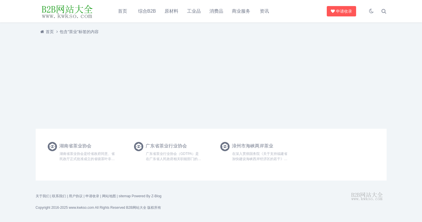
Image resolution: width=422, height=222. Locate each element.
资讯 (264, 11)
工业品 (194, 11)
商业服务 (241, 11)
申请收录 (341, 11)
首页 (122, 11)
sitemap (125, 196)
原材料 (171, 11)
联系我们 (59, 196)
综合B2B (147, 11)
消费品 (216, 11)
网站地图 (109, 196)
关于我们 (42, 196)
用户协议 (76, 196)
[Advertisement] (208, 81)
